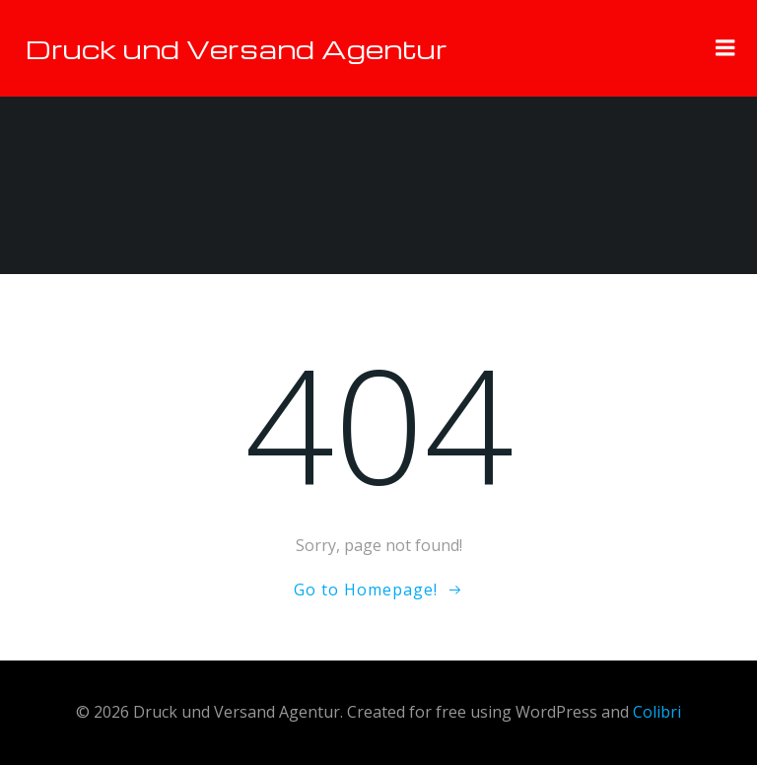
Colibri (657, 712)
